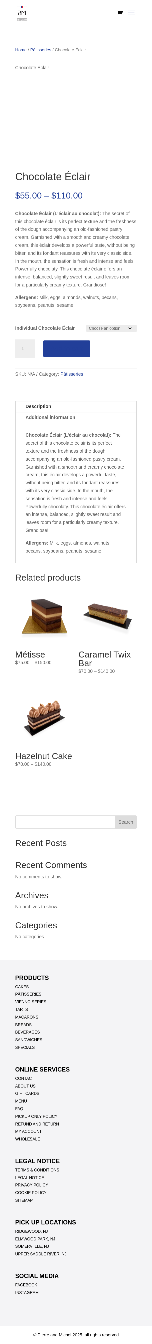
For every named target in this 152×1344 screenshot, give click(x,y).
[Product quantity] (25, 348)
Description (38, 406)
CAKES (22, 987)
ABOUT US (25, 1086)
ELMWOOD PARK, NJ (35, 1239)
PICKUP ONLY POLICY (36, 1116)
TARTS (21, 1009)
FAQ (19, 1109)
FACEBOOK (26, 1285)
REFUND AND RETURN (37, 1124)
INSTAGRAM (27, 1292)
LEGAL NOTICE (29, 1177)
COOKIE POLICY (31, 1192)
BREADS (23, 1025)
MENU (21, 1101)
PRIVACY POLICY (31, 1185)
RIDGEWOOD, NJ (31, 1231)
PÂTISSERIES (28, 994)
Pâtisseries (40, 49)
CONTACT (24, 1078)
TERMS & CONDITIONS (37, 1170)
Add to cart (67, 348)
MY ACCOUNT (28, 1131)
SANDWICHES (28, 1040)
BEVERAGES (27, 1032)
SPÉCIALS (25, 1047)
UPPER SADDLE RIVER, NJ (41, 1254)
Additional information (50, 417)
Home (21, 49)
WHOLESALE (27, 1139)
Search (125, 822)
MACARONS (26, 1017)
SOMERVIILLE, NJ (32, 1246)
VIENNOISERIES (30, 1002)
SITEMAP (24, 1200)
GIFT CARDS (27, 1093)
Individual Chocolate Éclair (45, 328)
